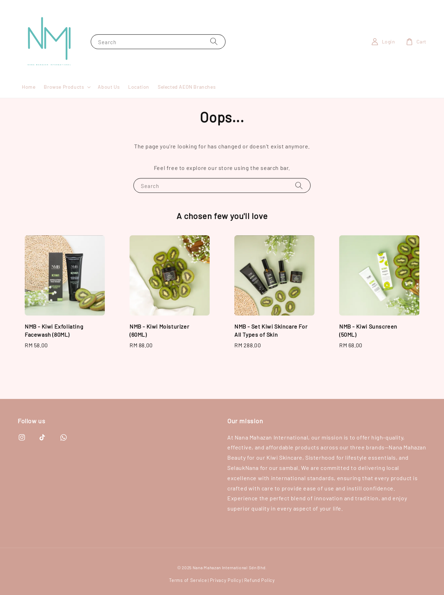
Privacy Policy (225, 580)
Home (28, 87)
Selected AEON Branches (187, 87)
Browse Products (64, 87)
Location (138, 87)
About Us (109, 87)
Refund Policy (259, 580)
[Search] (214, 41)
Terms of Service (188, 580)
